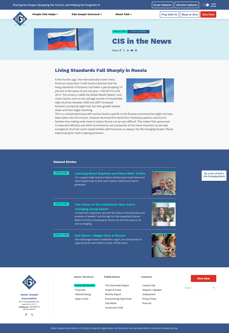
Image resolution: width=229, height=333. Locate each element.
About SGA (122, 14)
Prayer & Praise (113, 289)
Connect (146, 276)
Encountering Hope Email (118, 298)
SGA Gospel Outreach (86, 14)
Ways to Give (190, 14)
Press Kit (146, 303)
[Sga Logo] (20, 19)
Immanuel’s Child (114, 307)
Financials (80, 289)
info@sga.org (23, 307)
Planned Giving (83, 294)
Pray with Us (169, 14)
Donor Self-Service (84, 285)
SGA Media (110, 303)
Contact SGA (148, 285)
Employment (149, 294)
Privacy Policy (149, 298)
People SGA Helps (44, 14)
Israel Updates (162, 5)
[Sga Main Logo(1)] (29, 282)
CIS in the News (141, 41)
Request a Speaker (152, 289)
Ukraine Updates (187, 5)
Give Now (208, 14)
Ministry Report (113, 294)
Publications (112, 276)
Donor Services (84, 276)
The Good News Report (117, 285)
